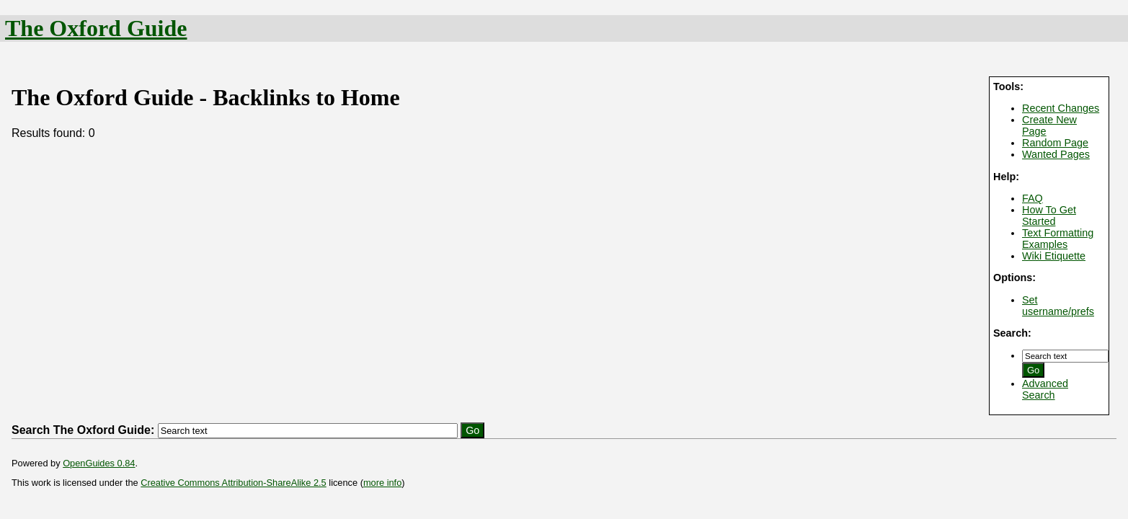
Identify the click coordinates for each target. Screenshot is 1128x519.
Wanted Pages (1056, 154)
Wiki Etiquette (1053, 256)
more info (382, 482)
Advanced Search (1045, 389)
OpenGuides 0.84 (99, 463)
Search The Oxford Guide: (83, 430)
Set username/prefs (1058, 305)
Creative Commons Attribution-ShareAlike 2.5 (233, 482)
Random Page (1055, 142)
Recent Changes (1060, 108)
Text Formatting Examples (1057, 238)
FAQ (1032, 198)
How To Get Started (1049, 215)
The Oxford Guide (96, 28)
